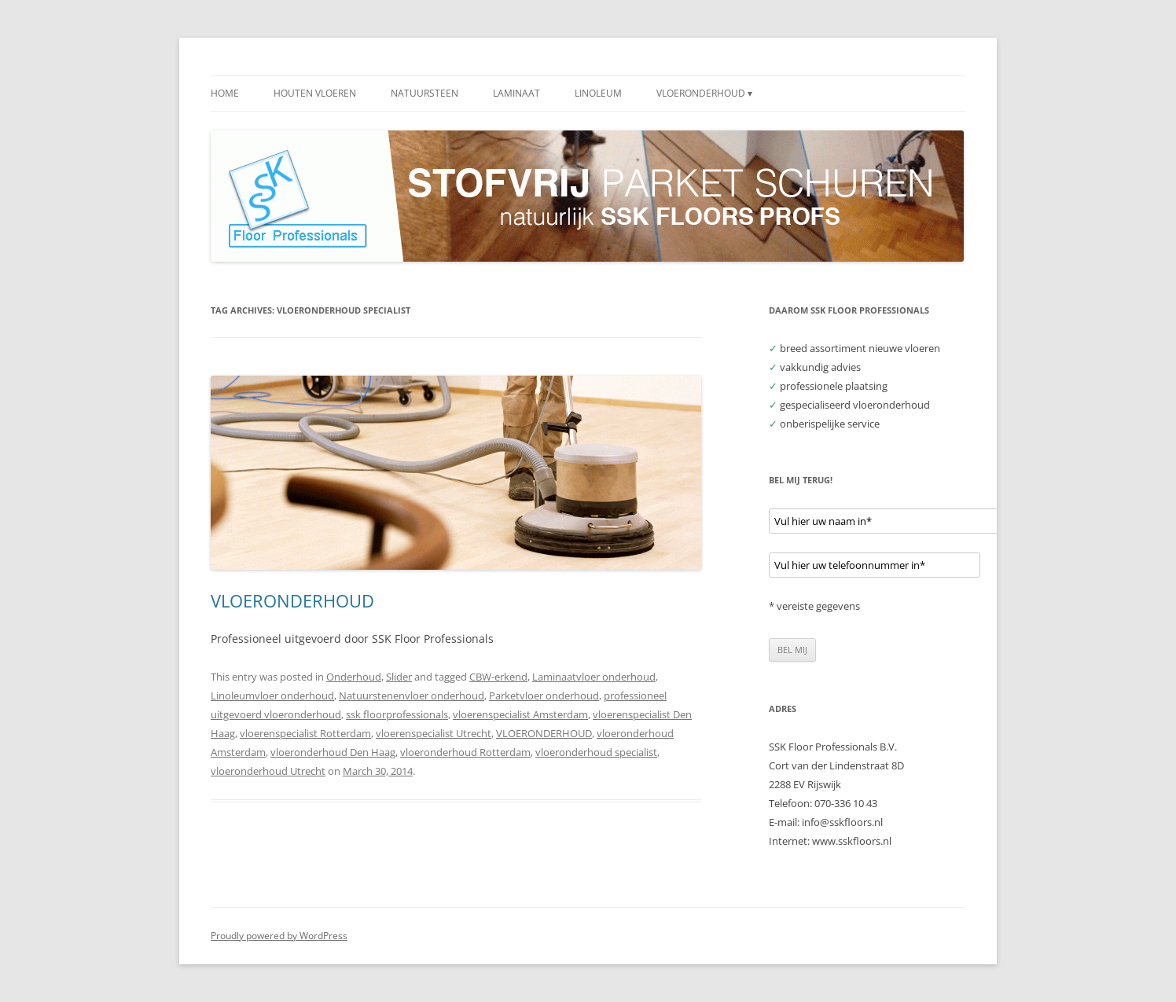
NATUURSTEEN (424, 93)
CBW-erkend (498, 677)
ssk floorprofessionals (397, 714)
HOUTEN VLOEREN (315, 93)
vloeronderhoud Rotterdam (465, 752)
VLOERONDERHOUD (292, 600)
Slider (399, 677)
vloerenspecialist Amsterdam (520, 714)
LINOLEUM (598, 93)
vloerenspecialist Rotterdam (305, 733)
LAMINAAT (516, 93)
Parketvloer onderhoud (544, 695)
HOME (225, 93)
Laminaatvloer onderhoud (594, 677)
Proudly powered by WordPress (279, 935)
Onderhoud (353, 677)
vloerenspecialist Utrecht (433, 733)
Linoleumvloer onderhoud (272, 695)
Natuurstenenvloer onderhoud (411, 695)
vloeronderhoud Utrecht (268, 771)
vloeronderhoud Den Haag (332, 752)
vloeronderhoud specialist (596, 752)
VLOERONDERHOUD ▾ (704, 93)
